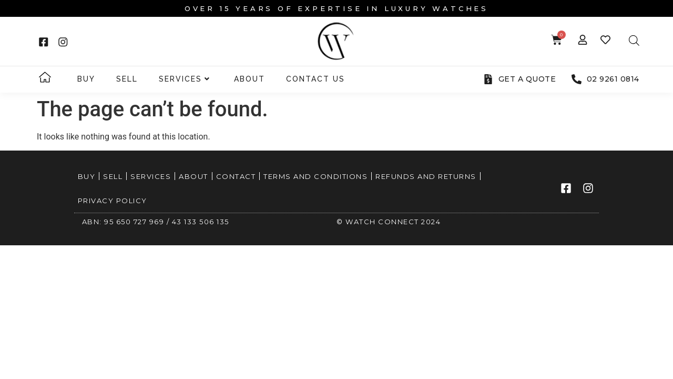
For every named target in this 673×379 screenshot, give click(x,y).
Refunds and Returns (425, 176)
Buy (86, 79)
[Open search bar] (634, 40)
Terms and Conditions (315, 176)
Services (184, 79)
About (249, 79)
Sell (127, 79)
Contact (236, 176)
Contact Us (315, 79)
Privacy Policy (112, 200)
